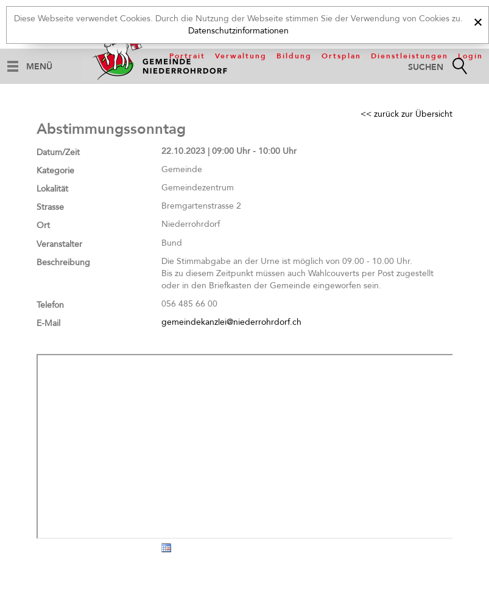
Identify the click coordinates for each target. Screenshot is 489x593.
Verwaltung (241, 56)
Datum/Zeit (58, 152)
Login (470, 56)
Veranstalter (59, 244)
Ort (43, 225)
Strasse (50, 207)
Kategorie (55, 170)
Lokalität (52, 189)
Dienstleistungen (409, 56)
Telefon (50, 305)
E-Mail (48, 323)
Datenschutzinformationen (238, 30)
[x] (477, 20)
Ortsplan (341, 56)
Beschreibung (63, 262)
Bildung (294, 56)
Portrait (187, 56)
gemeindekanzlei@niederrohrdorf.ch (231, 322)
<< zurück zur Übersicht (406, 114)
